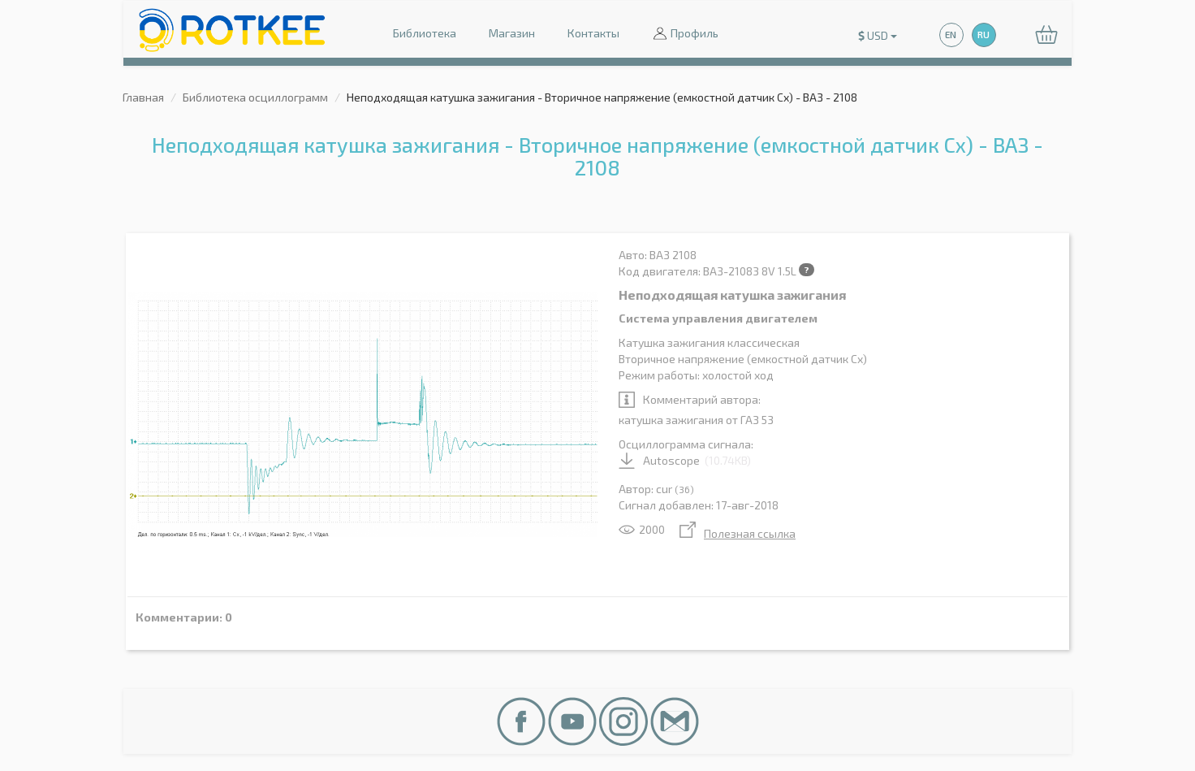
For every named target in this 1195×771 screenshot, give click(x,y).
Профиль (685, 34)
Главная (143, 97)
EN (950, 34)
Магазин (512, 33)
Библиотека (424, 33)
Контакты (593, 33)
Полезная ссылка (737, 533)
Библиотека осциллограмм (255, 97)
